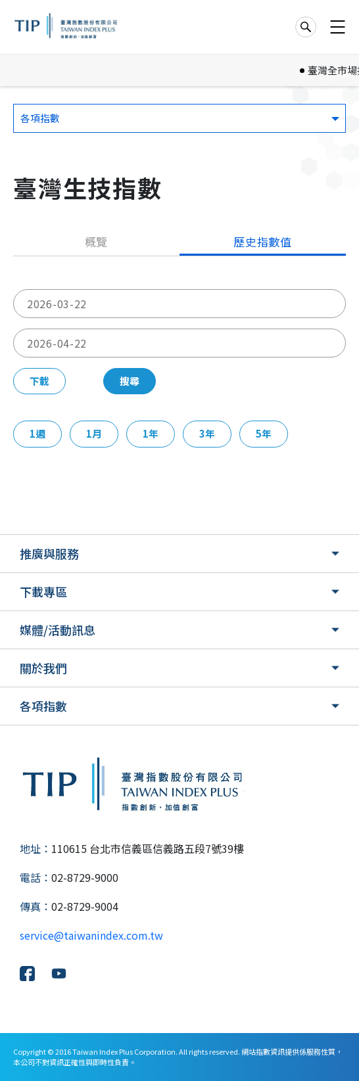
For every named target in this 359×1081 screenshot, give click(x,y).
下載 (39, 381)
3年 (207, 433)
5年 (264, 433)
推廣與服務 (49, 553)
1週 (37, 433)
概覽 (96, 241)
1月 (94, 433)
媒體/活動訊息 (57, 629)
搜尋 (129, 381)
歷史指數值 (262, 241)
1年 (150, 433)
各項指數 (43, 705)
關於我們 (43, 667)
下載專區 (43, 591)
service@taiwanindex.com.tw (91, 935)
